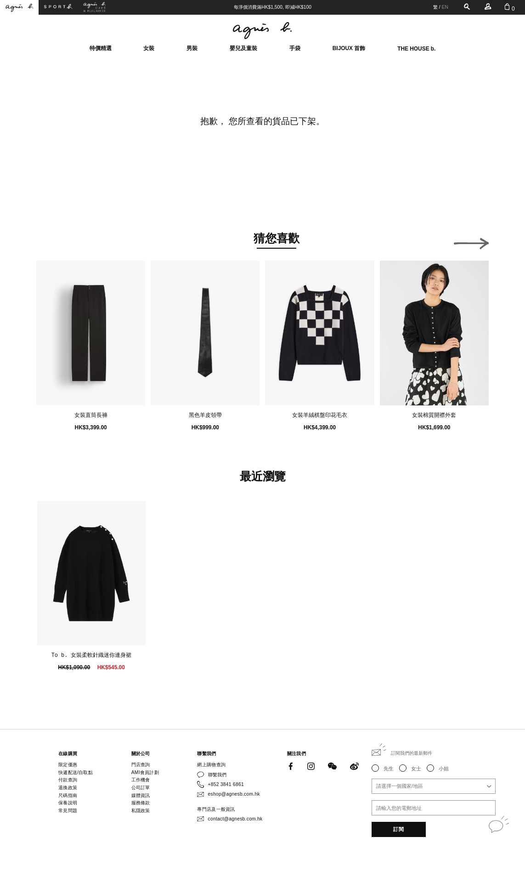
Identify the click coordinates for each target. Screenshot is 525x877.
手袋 (294, 48)
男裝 (192, 48)
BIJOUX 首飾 (349, 48)
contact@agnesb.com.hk (235, 818)
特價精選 (101, 48)
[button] (53, 241)
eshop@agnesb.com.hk (234, 794)
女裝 (148, 48)
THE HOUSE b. (416, 49)
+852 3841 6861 (226, 784)
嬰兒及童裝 (243, 48)
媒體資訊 (140, 795)
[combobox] (434, 786)
